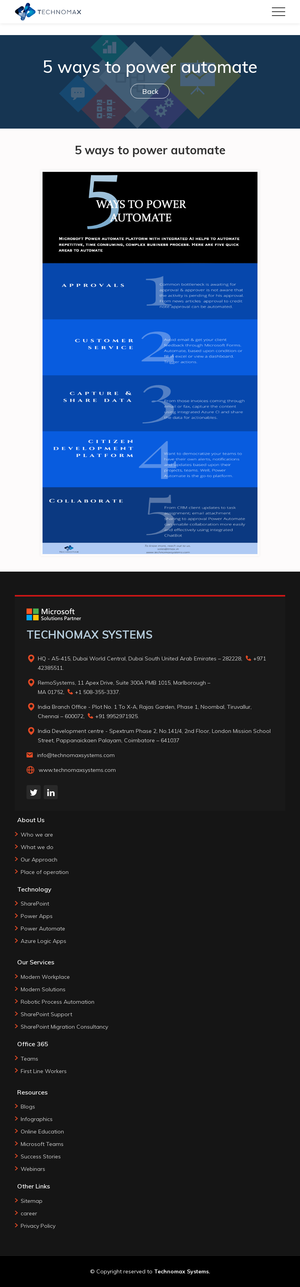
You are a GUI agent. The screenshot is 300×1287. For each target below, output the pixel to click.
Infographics (37, 1119)
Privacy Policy (38, 1225)
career (29, 1213)
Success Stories (41, 1156)
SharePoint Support (46, 1014)
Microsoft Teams (42, 1144)
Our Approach (39, 859)
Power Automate (43, 928)
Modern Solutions (43, 989)
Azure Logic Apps (43, 941)
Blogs (28, 1106)
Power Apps (37, 916)
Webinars (33, 1168)
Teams (29, 1058)
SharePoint (35, 903)
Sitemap (32, 1200)
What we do (37, 847)
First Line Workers (44, 1071)
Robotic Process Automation (57, 1001)
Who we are (37, 834)
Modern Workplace (45, 976)
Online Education (42, 1131)
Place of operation (45, 872)
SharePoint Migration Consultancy (64, 1026)
